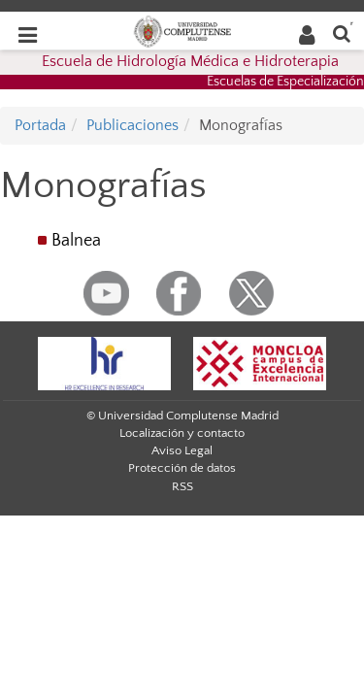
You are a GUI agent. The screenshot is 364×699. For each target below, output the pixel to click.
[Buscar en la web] (341, 32)
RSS (182, 486)
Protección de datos (182, 468)
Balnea (76, 240)
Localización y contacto (182, 433)
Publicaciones (132, 125)
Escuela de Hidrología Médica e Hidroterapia (190, 61)
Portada (40, 125)
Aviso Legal (182, 450)
